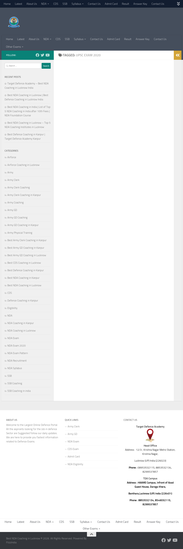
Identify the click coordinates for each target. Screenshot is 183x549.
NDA (44, 4)
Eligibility (12, 308)
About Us (31, 4)
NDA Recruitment (17, 360)
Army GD (12, 210)
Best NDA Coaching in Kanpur (23, 277)
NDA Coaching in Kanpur (20, 323)
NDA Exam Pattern (17, 353)
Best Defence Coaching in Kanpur (25, 270)
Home (7, 4)
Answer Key (140, 4)
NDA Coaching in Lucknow (21, 330)
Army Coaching (15, 202)
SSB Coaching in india (19, 390)
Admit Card (111, 4)
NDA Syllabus (14, 368)
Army (10, 172)
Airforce (11, 157)
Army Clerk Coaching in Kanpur (24, 194)
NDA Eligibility (75, 464)
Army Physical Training (19, 232)
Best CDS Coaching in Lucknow (24, 262)
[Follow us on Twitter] (42, 55)
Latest (18, 4)
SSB (65, 4)
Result (125, 4)
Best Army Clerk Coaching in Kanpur (27, 240)
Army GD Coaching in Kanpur (23, 225)
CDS (55, 4)
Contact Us (94, 4)
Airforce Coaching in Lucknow (23, 164)
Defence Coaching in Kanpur (22, 300)
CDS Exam (73, 449)
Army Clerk (13, 179)
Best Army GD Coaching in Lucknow (26, 255)
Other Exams (13, 46)
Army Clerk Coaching (18, 187)
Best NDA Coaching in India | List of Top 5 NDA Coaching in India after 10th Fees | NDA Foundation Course (27, 111)
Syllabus (76, 4)
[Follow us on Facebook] (37, 55)
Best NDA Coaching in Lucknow (24, 285)
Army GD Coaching (17, 217)
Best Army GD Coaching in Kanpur (25, 247)
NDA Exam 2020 (16, 345)
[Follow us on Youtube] (47, 55)
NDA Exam (13, 338)
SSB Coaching (14, 383)
